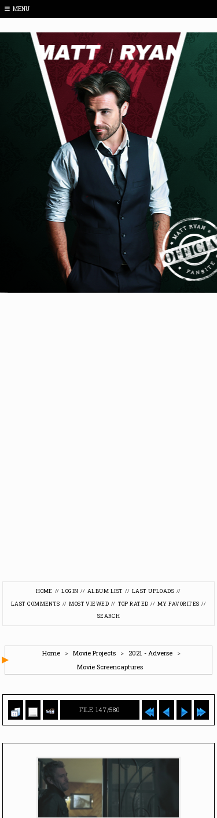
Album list (105, 591)
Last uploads (153, 591)
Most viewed (89, 603)
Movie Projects (94, 652)
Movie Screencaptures (110, 666)
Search (108, 616)
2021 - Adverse (150, 652)
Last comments (35, 603)
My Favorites (178, 603)
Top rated (133, 603)
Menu (17, 9)
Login (69, 591)
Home (44, 591)
